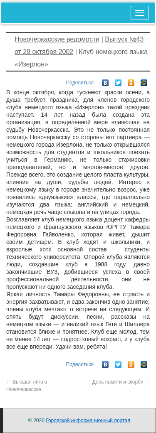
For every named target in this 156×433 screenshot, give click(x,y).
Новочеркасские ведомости (57, 39)
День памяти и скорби (121, 382)
